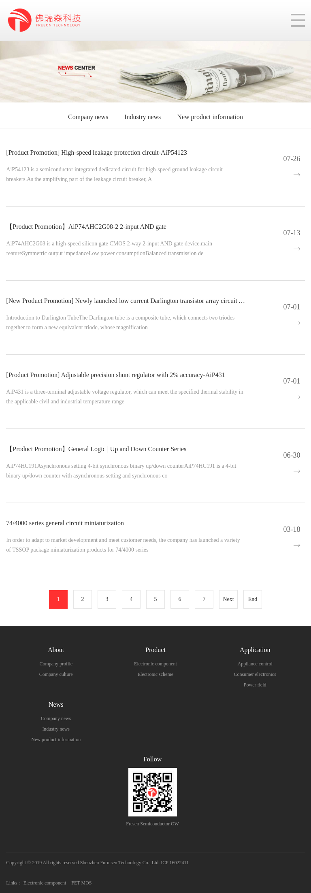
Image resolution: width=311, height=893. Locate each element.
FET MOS (81, 883)
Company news (88, 116)
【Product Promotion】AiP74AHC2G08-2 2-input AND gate (86, 226)
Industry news (142, 116)
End (253, 599)
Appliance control (255, 664)
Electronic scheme (155, 674)
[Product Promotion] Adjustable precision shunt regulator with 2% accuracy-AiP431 (115, 374)
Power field (255, 685)
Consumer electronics (255, 674)
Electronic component (155, 664)
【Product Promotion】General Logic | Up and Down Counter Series (96, 448)
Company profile (55, 664)
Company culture (56, 674)
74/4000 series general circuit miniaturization (65, 523)
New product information (210, 116)
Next (228, 599)
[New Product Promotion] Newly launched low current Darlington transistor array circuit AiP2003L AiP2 (143, 300)
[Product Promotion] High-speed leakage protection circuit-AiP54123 (96, 152)
